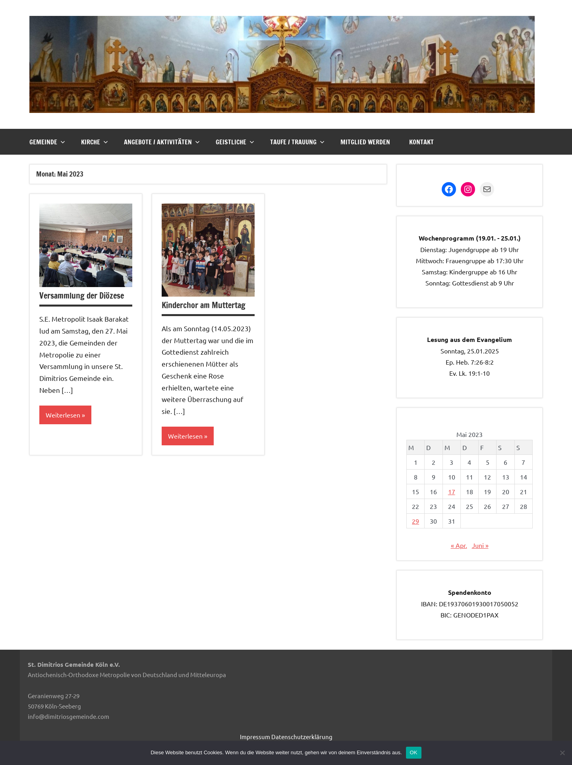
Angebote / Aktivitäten (162, 142)
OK (413, 752)
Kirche (94, 142)
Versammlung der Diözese (81, 295)
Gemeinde (47, 142)
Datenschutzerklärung (301, 736)
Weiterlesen (63, 415)
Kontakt (421, 142)
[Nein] (562, 753)
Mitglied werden (365, 142)
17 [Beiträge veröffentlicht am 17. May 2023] (451, 491)
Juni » (480, 545)
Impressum (255, 736)
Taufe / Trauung (297, 142)
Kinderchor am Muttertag (203, 305)
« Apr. (459, 545)
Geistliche (235, 142)
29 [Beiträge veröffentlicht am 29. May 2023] (415, 521)
